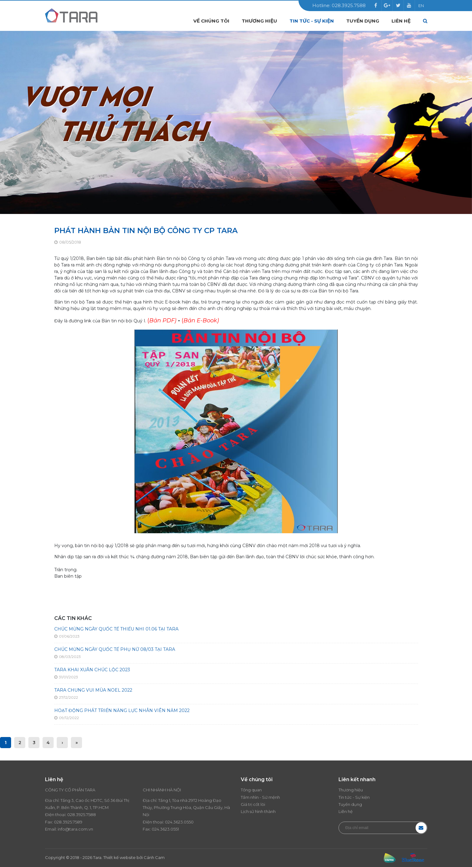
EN (421, 5)
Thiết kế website (119, 857)
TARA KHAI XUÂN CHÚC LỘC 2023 (92, 669)
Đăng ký (421, 827)
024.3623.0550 (179, 821)
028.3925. (76, 814)
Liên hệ (401, 21)
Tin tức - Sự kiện (311, 21)
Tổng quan (251, 789)
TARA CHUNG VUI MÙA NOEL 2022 (93, 690)
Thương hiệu (259, 21)
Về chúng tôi (211, 21)
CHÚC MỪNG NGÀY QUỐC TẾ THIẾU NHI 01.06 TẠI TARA (116, 629)
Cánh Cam (154, 857)
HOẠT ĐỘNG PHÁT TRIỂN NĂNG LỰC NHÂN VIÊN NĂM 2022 (122, 710)
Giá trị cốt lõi (253, 804)
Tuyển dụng (362, 21)
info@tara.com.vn (75, 829)
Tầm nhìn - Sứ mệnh (260, 797)
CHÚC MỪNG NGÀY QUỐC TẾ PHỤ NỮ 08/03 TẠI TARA (114, 649)
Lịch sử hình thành (258, 811)
